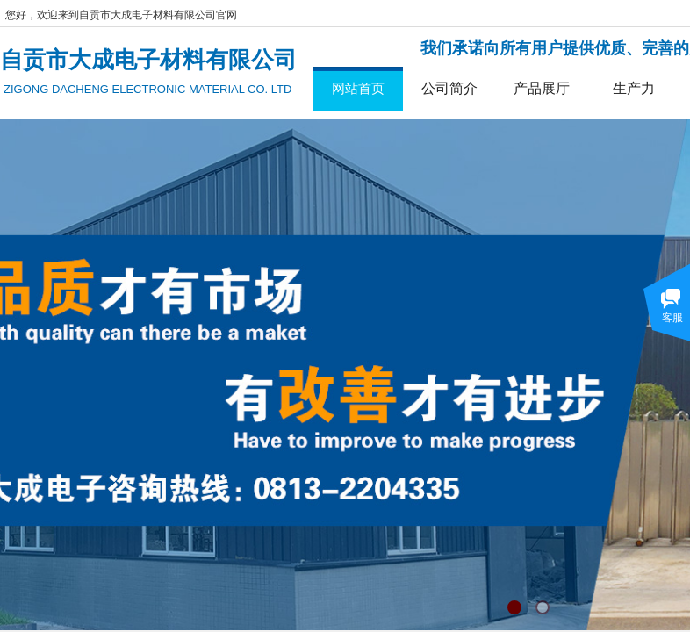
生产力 (634, 88)
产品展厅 (542, 88)
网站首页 (358, 88)
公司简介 (449, 88)
